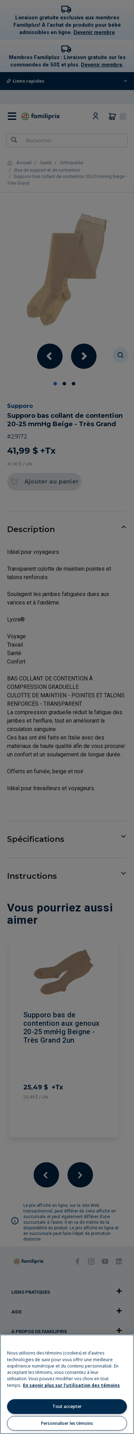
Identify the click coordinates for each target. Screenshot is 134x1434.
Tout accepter (67, 1406)
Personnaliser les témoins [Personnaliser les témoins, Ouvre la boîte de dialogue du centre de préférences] (67, 1423)
